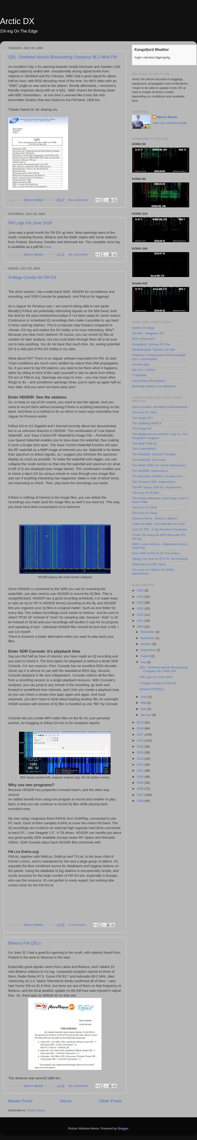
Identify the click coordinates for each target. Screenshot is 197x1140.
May (143, 702)
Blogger (123, 1128)
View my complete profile (170, 123)
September (148, 650)
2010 (141, 776)
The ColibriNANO (144, 449)
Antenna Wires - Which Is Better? (155, 518)
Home (65, 1101)
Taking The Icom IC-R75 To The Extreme (160, 558)
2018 (141, 728)
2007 (141, 795)
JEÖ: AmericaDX (143, 339)
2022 (141, 614)
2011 (141, 770)
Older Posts (110, 1101)
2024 (141, 602)
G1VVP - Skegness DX (148, 333)
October (146, 644)
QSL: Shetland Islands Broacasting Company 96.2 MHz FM (62, 57)
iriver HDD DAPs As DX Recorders (156, 553)
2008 (141, 788)
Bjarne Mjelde (167, 117)
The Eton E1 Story (144, 513)
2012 (141, 764)
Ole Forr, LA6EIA (143, 369)
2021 (141, 620)
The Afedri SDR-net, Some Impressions (159, 465)
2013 (141, 758)
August (145, 656)
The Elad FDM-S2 (144, 443)
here (47, 247)
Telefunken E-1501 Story (149, 564)
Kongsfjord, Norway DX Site (151, 344)
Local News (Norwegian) (149, 380)
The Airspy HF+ (142, 418)
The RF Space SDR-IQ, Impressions (157, 487)
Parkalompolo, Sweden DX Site (153, 349)
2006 (141, 800)
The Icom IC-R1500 (145, 492)
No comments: (78, 200)
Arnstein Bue (141, 364)
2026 (141, 590)
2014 (141, 752)
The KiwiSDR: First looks (149, 459)
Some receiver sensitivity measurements (159, 407)
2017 (141, 734)
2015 (141, 746)
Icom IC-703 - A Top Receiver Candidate (159, 529)
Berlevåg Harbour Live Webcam (154, 386)
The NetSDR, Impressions (150, 470)
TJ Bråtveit (139, 375)
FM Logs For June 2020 (30, 223)
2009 (141, 782)
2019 (141, 722)
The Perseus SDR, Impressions (153, 481)
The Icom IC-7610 (144, 412)
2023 (141, 608)
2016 (141, 740)
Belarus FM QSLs (24, 943)
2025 (141, 596)
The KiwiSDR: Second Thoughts (154, 454)
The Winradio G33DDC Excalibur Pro (157, 476)
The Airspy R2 (141, 428)
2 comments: (77, 924)
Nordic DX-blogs (143, 328)
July (143, 662)
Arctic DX (17, 21)
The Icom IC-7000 (144, 507)
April (144, 709)
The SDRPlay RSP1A (147, 423)
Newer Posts (20, 1101)
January (146, 715)
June (144, 696)
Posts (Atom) (36, 1110)
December (148, 632)
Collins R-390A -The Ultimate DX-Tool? (158, 524)
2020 (141, 626)
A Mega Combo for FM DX (32, 277)
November (148, 638)
